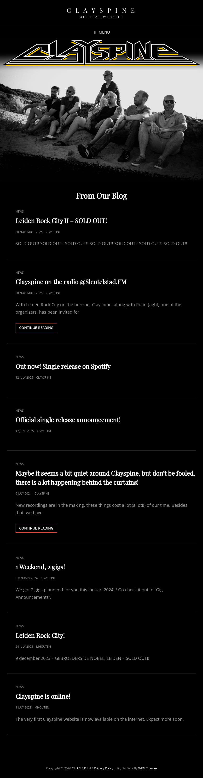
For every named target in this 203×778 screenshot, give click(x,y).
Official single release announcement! (68, 419)
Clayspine (53, 232)
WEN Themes (147, 768)
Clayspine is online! (43, 696)
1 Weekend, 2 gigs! (40, 567)
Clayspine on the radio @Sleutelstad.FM (71, 281)
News (20, 211)
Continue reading (38, 328)
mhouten (43, 647)
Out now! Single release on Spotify (63, 366)
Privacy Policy (103, 768)
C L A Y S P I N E (101, 10)
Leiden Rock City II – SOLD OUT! (61, 220)
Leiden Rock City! (40, 635)
